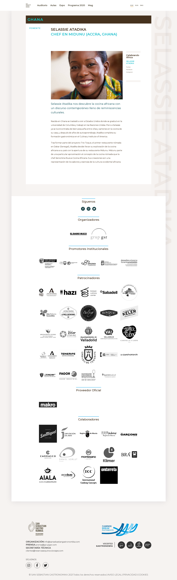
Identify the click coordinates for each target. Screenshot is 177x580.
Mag (90, 5)
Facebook (129, 69)
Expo (62, 5)
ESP (131, 5)
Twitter (128, 67)
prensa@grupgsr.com (46, 545)
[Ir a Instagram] (88, 209)
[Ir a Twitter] (94, 209)
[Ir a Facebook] (83, 209)
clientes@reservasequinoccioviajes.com (44, 551)
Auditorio (42, 5)
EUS (136, 5)
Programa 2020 (76, 5)
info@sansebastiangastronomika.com (62, 542)
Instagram (129, 72)
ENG (141, 5)
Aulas (53, 5)
